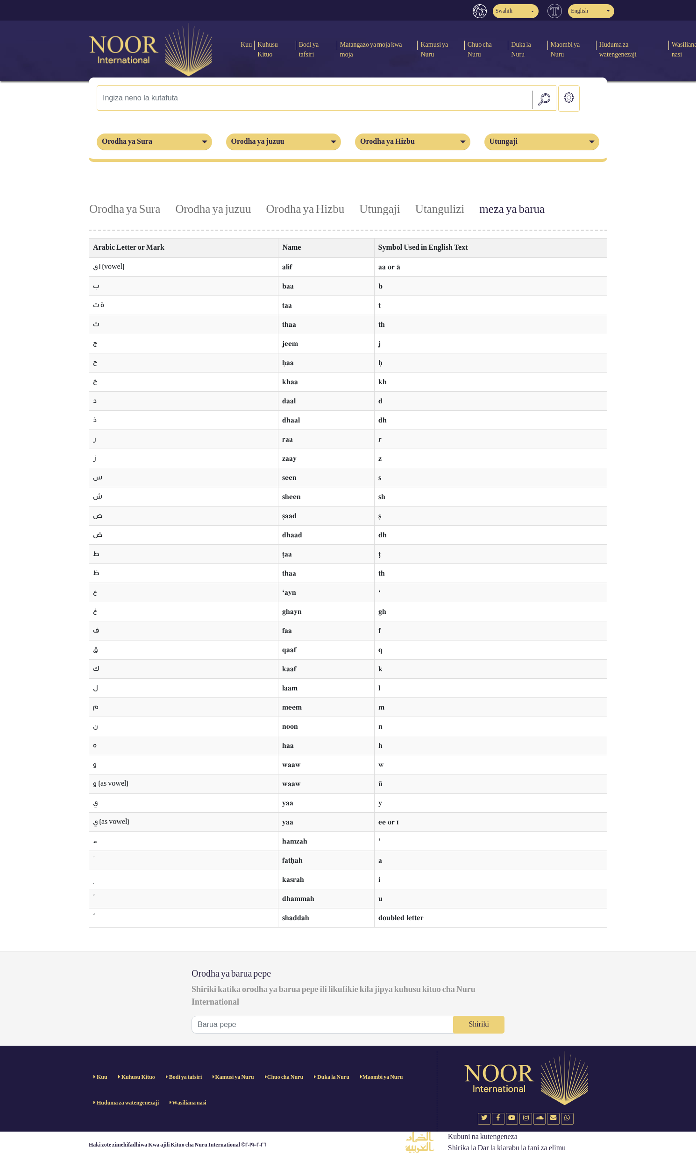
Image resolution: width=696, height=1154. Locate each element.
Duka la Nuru (521, 49)
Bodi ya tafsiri (309, 49)
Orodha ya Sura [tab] (124, 209)
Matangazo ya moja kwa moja (371, 49)
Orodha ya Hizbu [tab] (305, 209)
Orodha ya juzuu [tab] (213, 209)
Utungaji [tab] (379, 209)
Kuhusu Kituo (267, 49)
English (579, 11)
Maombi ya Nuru (565, 49)
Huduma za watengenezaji (618, 49)
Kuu (246, 44)
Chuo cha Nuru (480, 49)
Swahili (504, 11)
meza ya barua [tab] (512, 209)
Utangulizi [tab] (440, 209)
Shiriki (479, 1024)
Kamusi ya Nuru (434, 49)
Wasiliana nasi (189, 1103)
